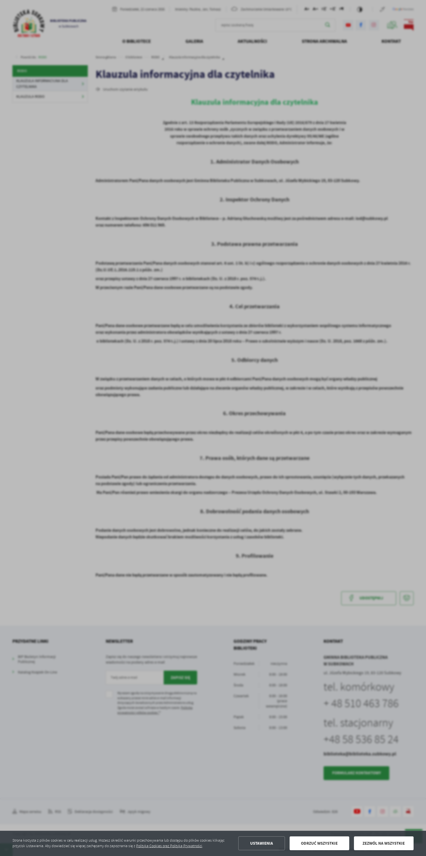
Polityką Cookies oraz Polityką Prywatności (169, 846)
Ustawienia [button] (261, 843)
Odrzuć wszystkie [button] (319, 843)
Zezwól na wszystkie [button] (384, 843)
